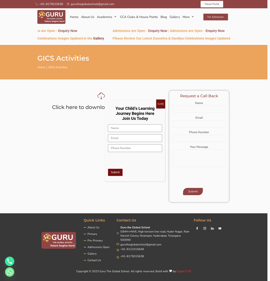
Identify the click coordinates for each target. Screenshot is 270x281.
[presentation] (134, 158)
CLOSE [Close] (161, 104)
